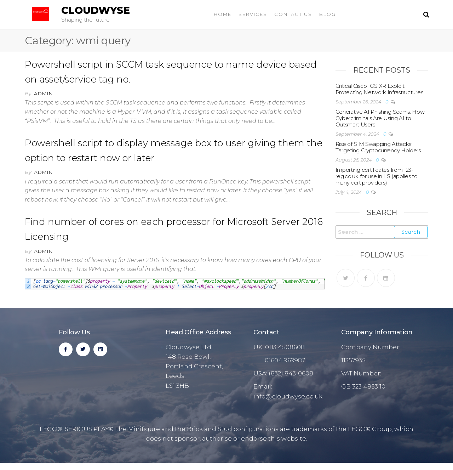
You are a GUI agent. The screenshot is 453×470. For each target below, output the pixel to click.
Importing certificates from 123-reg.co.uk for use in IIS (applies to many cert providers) (377, 176)
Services (253, 14)
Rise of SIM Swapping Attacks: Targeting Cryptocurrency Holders (378, 147)
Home (222, 14)
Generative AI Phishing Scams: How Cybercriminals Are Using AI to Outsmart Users (380, 118)
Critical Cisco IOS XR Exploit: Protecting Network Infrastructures (379, 89)
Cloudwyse (95, 10)
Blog (327, 14)
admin (43, 93)
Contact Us (293, 14)
